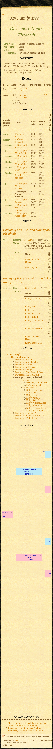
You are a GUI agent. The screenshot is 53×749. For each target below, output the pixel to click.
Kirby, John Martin (33, 328)
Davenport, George (21, 168)
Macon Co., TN (23, 96)
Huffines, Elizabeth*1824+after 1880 (29, 557)
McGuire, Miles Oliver (36, 382)
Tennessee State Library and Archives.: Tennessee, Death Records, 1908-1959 (25, 729)
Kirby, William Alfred (35, 320)
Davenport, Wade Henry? (21, 214)
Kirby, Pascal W (32, 313)
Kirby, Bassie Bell (33, 343)
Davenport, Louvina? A (21, 200)
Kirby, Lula (30, 310)
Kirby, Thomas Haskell (32, 337)
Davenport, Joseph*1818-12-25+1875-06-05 (29, 471)
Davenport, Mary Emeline (21, 151)
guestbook (43, 737)
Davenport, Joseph (20, 135)
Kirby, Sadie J (31, 317)
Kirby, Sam (30, 306)
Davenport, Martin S (21, 157)
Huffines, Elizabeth (19, 140)
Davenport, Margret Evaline (21, 186)
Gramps (17, 741)
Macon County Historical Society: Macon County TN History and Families (27, 724)
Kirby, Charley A (33, 298)
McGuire (28, 240)
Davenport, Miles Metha (21, 162)
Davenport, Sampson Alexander (21, 207)
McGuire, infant (32, 267)
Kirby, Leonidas (31, 288)
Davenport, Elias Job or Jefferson (21, 175)
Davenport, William (21, 146)
